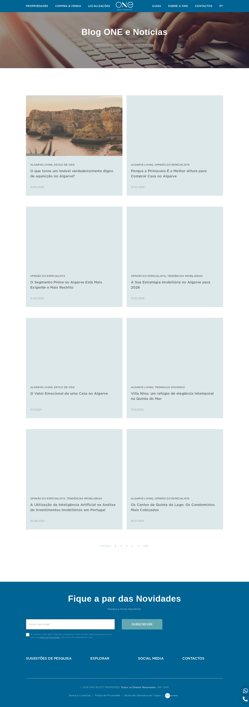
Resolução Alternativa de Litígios (143, 695)
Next (146, 546)
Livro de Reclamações (172, 696)
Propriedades (37, 6)
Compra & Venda (68, 6)
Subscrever (142, 624)
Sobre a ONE (178, 6)
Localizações (99, 6)
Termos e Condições (79, 695)
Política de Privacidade (50, 637)
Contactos (204, 6)
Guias (156, 6)
